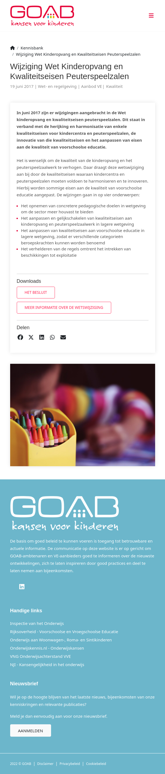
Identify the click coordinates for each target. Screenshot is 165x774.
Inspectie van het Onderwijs (37, 623)
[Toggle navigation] (150, 16)
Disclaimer (45, 763)
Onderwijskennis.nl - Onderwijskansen (47, 648)
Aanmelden (30, 730)
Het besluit (36, 292)
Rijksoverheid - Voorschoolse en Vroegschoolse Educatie (64, 631)
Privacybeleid (70, 763)
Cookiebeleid (96, 763)
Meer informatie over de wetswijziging (64, 307)
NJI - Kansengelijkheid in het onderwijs (47, 664)
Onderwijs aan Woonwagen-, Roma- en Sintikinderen (61, 639)
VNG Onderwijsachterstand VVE (40, 656)
